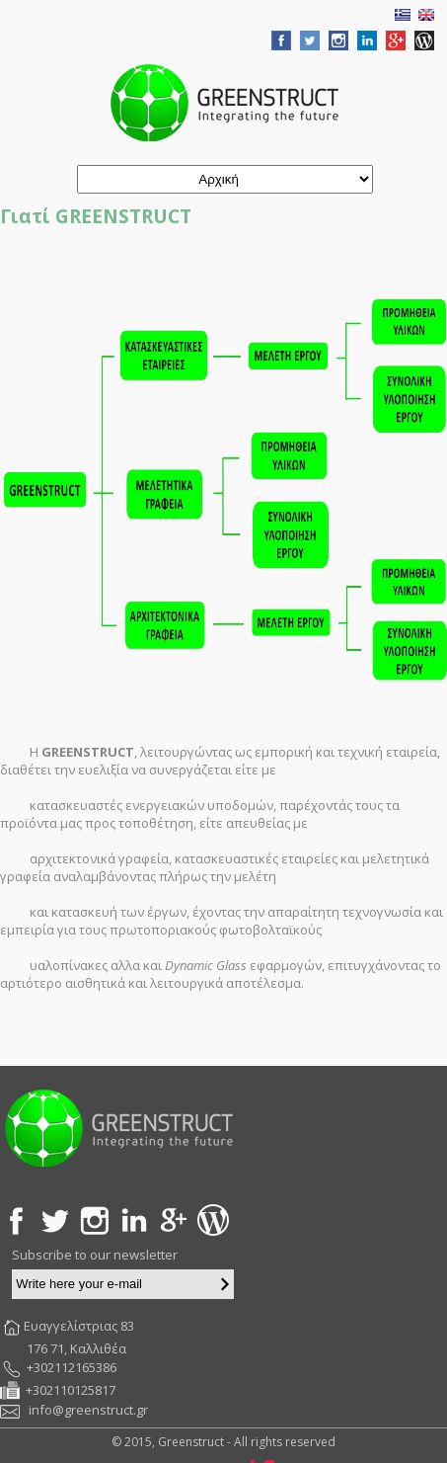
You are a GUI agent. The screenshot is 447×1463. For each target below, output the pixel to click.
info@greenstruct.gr (88, 1410)
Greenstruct (224, 102)
